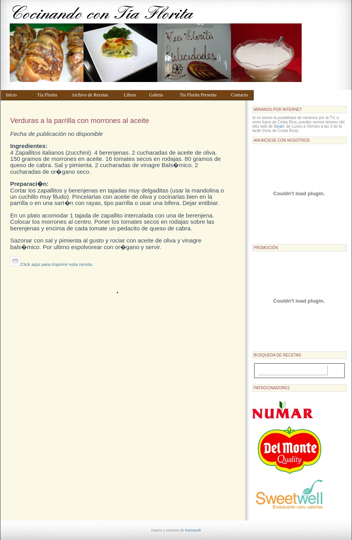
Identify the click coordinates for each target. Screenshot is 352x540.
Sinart (279, 126)
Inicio (18, 95)
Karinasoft (193, 530)
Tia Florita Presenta (202, 95)
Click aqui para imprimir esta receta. (51, 264)
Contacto (240, 95)
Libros (133, 95)
